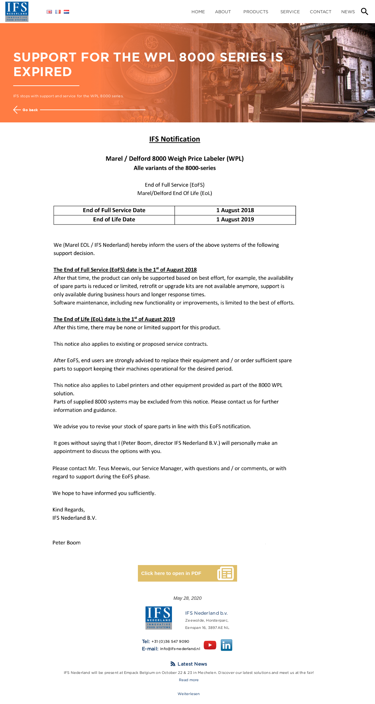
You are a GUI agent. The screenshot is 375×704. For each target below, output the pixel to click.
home (198, 11)
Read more (189, 680)
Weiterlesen (189, 694)
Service (290, 11)
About (223, 11)
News (348, 11)
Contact (320, 11)
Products (255, 11)
